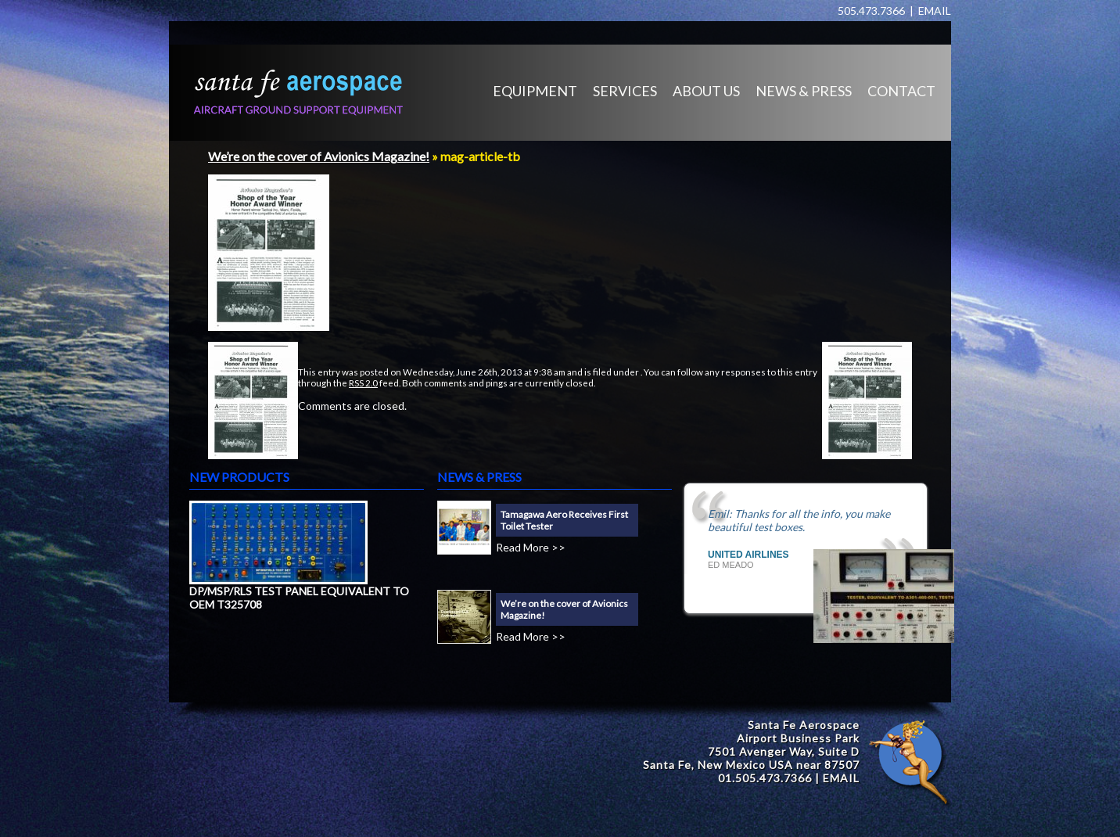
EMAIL (934, 10)
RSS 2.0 (363, 382)
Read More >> (530, 547)
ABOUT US (706, 90)
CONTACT (901, 90)
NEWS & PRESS (804, 90)
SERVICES (625, 90)
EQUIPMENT (535, 90)
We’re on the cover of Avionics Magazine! (318, 156)
